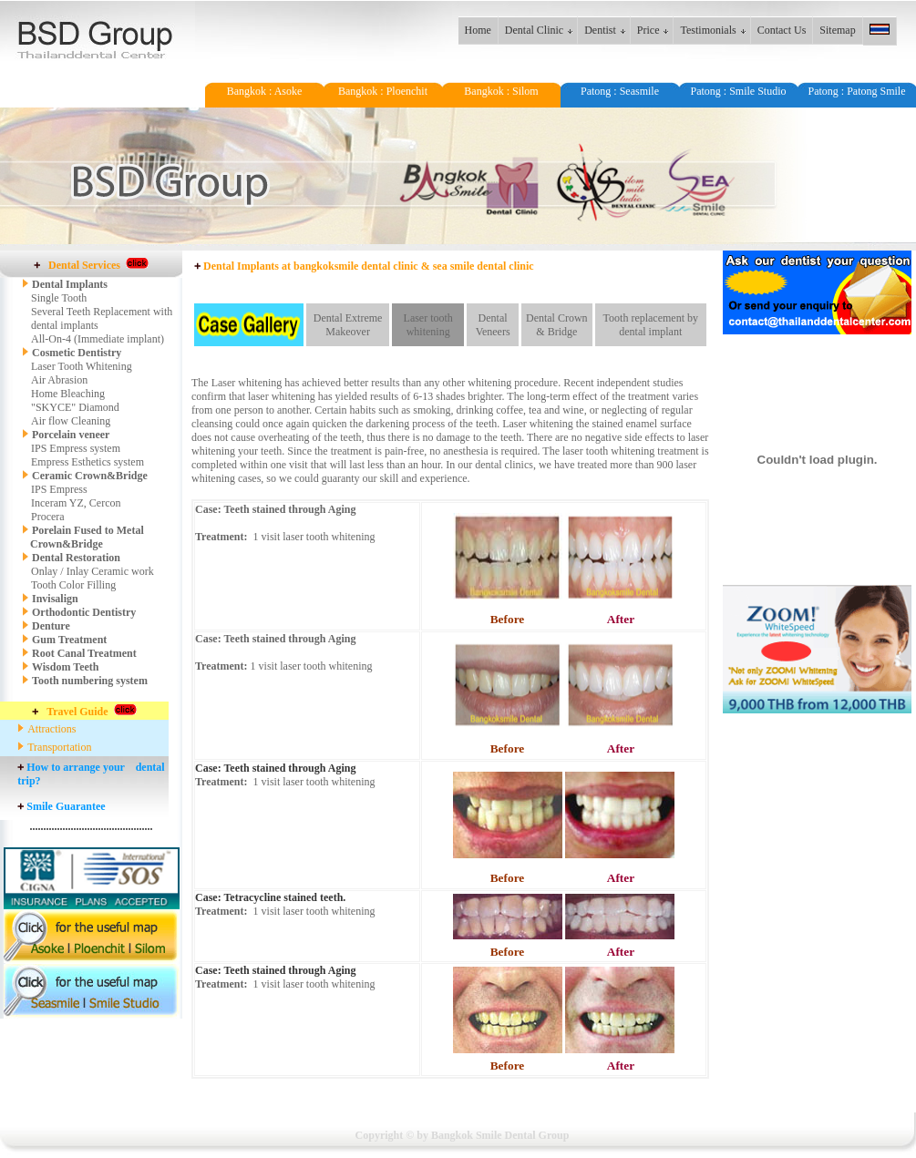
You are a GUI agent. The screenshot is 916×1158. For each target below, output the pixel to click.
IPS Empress (59, 489)
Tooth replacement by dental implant (650, 325)
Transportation (59, 747)
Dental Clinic (534, 30)
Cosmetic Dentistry (71, 352)
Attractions (51, 728)
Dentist (600, 30)
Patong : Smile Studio (738, 91)
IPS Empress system (75, 448)
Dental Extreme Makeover (348, 325)
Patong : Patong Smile (856, 91)
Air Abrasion (59, 380)
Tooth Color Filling (73, 585)
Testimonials (708, 30)
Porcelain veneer (70, 434)
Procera (48, 516)
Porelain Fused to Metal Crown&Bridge (83, 537)
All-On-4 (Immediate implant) (97, 339)
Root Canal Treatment (84, 653)
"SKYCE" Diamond (75, 407)
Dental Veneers (493, 325)
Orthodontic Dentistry (84, 612)
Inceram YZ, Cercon (76, 503)
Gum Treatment (69, 639)
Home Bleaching (68, 393)
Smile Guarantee (65, 806)
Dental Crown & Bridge (557, 325)
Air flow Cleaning (70, 421)
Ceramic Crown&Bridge (90, 475)
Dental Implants (70, 284)
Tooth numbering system (90, 680)
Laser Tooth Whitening (81, 366)
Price (648, 30)
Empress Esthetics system (87, 462)
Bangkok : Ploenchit (382, 91)
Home (478, 30)
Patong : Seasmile (620, 91)
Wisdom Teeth (65, 667)
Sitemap (837, 30)
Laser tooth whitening (428, 325)
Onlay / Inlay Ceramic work (92, 571)
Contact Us (782, 30)
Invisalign (55, 598)
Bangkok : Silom (501, 91)
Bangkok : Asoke (265, 91)
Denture (51, 626)
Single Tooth (59, 298)
